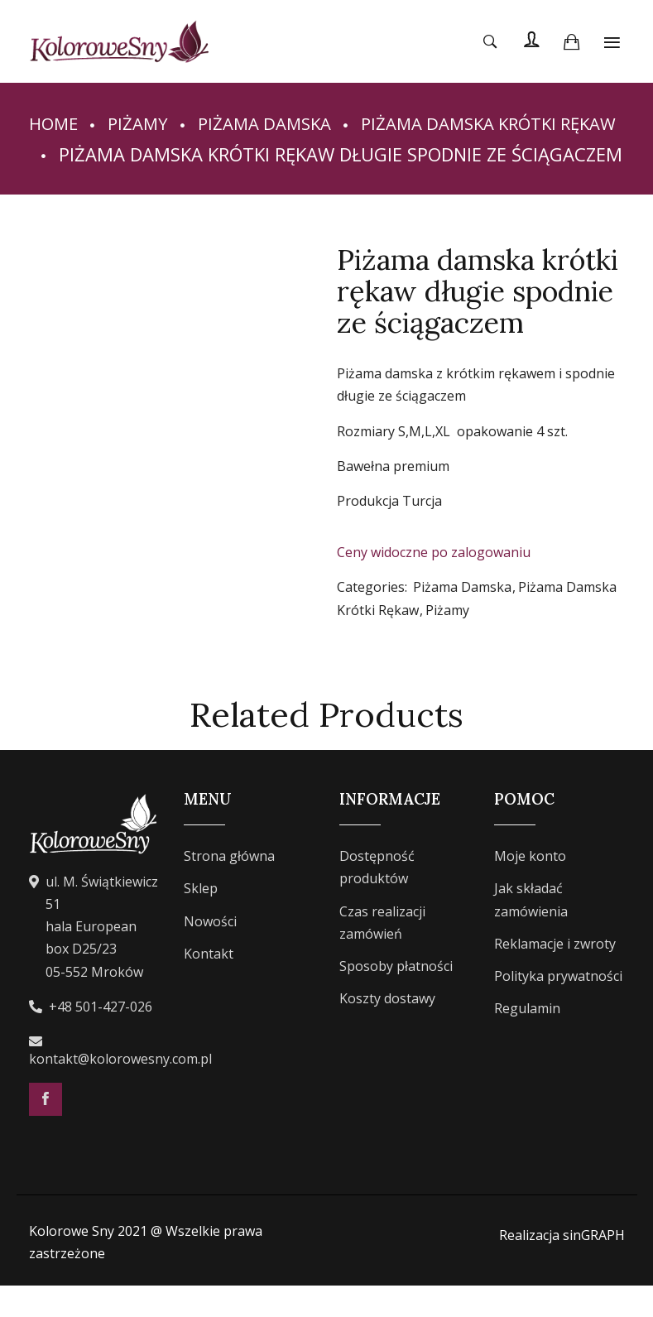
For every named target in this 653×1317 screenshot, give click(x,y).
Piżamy (144, 122)
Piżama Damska (278, 122)
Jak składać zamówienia (531, 931)
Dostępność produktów (377, 898)
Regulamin (527, 1039)
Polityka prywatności (558, 1006)
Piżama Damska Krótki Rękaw (167, 154)
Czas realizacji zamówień (382, 953)
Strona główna (229, 887)
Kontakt (208, 984)
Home (55, 122)
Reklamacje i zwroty (555, 974)
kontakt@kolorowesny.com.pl (120, 1089)
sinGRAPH (594, 1266)
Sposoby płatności (396, 997)
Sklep (201, 920)
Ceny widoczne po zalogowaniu (434, 583)
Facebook (45, 1129)
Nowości (210, 952)
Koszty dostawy (387, 1029)
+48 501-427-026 (100, 1037)
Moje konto (530, 887)
